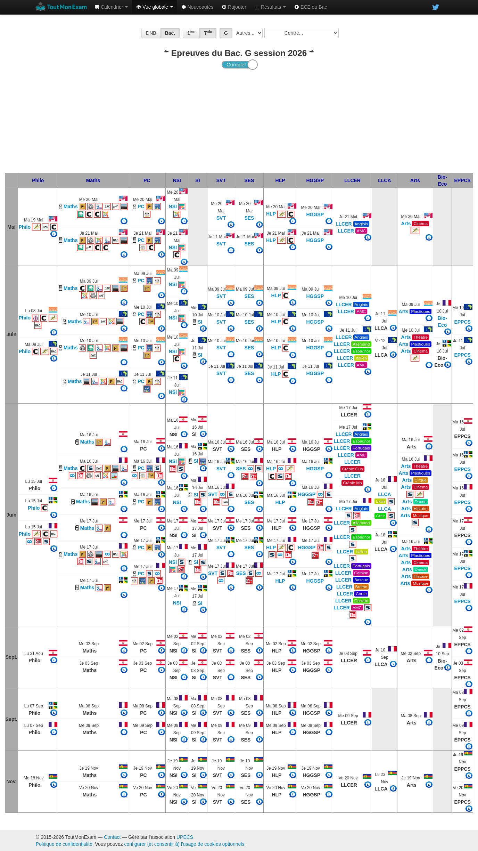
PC (146, 180)
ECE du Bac (310, 7)
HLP (280, 180)
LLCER (352, 180)
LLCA (384, 180)
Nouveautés (197, 7)
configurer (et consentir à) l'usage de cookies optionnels (184, 844)
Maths (93, 180)
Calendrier (111, 7)
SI (197, 180)
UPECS (184, 837)
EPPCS (462, 180)
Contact (112, 837)
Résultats (270, 7)
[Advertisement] (239, 120)
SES (249, 180)
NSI (177, 180)
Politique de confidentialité (64, 844)
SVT (221, 180)
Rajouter (234, 7)
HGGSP (315, 180)
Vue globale (154, 7)
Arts (415, 180)
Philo (38, 180)
